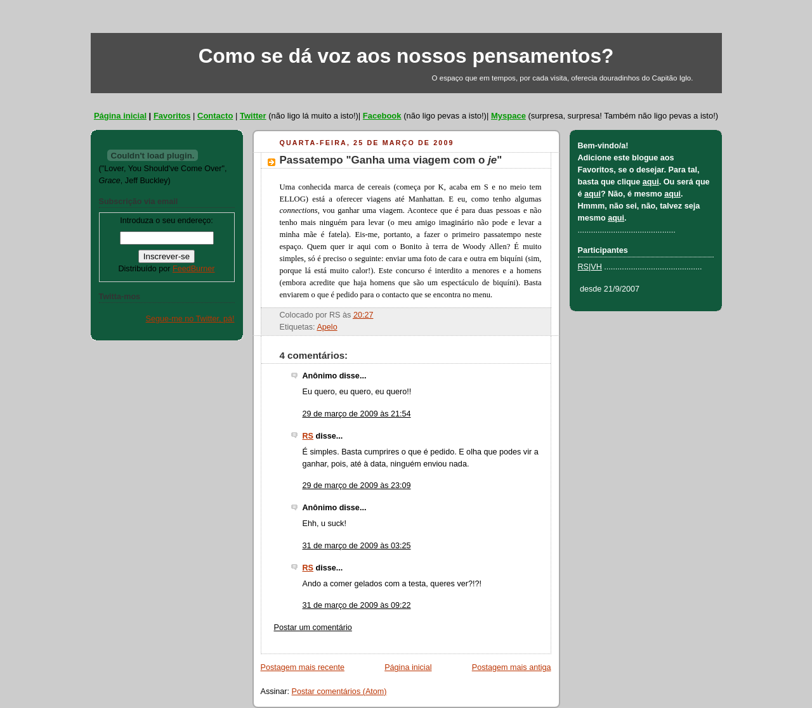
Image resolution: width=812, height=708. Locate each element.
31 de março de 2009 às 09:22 (357, 605)
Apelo (327, 327)
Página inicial (120, 115)
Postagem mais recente (302, 667)
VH (596, 266)
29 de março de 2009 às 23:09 (357, 485)
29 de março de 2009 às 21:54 (357, 413)
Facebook (382, 115)
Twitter (253, 115)
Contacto (215, 115)
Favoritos (172, 115)
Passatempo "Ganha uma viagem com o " (391, 160)
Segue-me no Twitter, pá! (190, 318)
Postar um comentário (313, 627)
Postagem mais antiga (511, 667)
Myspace (508, 115)
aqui (651, 181)
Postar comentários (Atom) (339, 691)
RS (308, 436)
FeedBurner (194, 268)
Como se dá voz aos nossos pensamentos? (406, 55)
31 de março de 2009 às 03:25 (357, 545)
